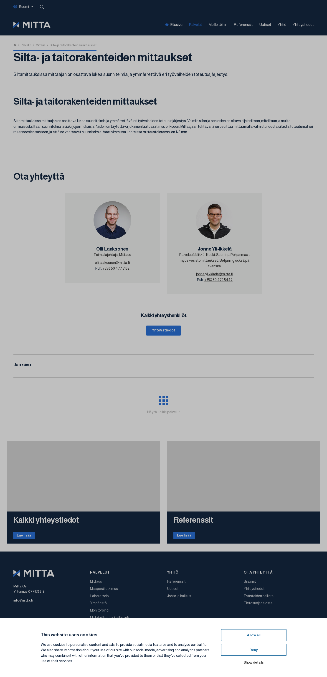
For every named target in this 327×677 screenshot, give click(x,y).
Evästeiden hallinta (259, 599)
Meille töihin (217, 25)
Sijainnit (250, 585)
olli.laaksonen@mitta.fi (112, 263)
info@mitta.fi (23, 604)
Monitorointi (99, 614)
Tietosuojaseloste (258, 607)
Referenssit (243, 25)
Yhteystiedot (303, 25)
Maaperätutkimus (104, 592)
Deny (253, 650)
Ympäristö (98, 607)
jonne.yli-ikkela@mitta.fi (214, 274)
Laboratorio (99, 599)
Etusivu (176, 25)
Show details (254, 662)
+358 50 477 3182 (116, 268)
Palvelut (195, 25)
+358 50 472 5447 (218, 280)
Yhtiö (282, 25)
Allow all (254, 635)
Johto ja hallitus (179, 599)
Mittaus (96, 585)
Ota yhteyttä (258, 576)
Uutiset (265, 25)
